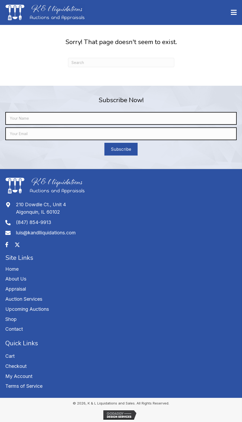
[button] (121, 149)
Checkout (16, 366)
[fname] (121, 118)
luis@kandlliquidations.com (46, 232)
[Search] (121, 62)
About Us (15, 279)
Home (12, 269)
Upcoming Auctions (27, 309)
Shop (11, 319)
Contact (14, 329)
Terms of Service (24, 386)
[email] (121, 133)
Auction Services (23, 299)
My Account (18, 376)
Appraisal (15, 289)
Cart (10, 356)
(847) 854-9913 (33, 222)
